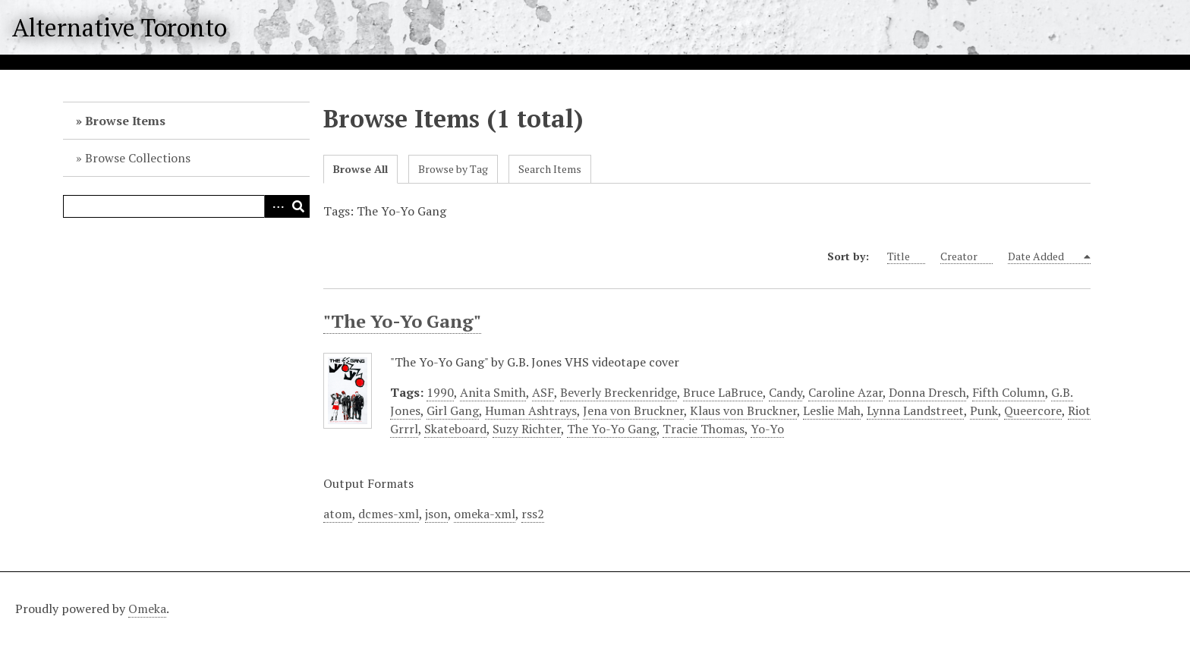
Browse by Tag (453, 169)
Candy (785, 392)
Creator (966, 256)
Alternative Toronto (119, 27)
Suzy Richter (527, 428)
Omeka (147, 608)
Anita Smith (493, 392)
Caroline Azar (845, 392)
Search (298, 206)
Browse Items (125, 120)
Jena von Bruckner (633, 410)
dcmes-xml (388, 513)
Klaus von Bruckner (743, 410)
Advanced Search (275, 206)
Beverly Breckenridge (618, 392)
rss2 (532, 513)
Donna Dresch (927, 392)
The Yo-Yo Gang (611, 428)
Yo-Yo (767, 428)
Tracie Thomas (704, 428)
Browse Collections (137, 157)
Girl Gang (453, 410)
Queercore (1033, 410)
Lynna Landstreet (915, 410)
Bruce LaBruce (723, 392)
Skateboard (455, 428)
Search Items (549, 169)
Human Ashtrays (531, 410)
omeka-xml (484, 513)
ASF (543, 392)
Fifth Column (1008, 392)
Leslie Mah (832, 410)
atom (337, 513)
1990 (440, 392)
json (436, 513)
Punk (984, 410)
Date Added (1044, 256)
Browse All (360, 169)
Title (906, 256)
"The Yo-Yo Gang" (402, 321)
